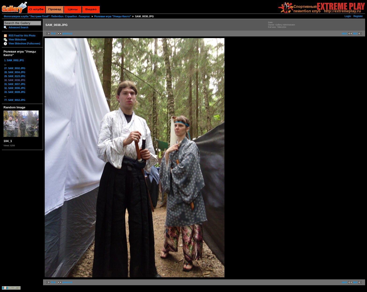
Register (358, 16)
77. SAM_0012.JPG (14, 100)
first (53, 33)
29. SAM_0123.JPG (14, 76)
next (344, 33)
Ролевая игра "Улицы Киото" (112, 16)
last (355, 33)
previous (67, 33)
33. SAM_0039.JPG (14, 92)
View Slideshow (17, 39)
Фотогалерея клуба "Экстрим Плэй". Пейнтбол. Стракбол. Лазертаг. (47, 16)
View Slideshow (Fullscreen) (24, 43)
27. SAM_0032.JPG (14, 68)
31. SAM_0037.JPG (14, 84)
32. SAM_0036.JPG (14, 88)
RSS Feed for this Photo (22, 35)
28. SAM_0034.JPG (14, 72)
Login (348, 16)
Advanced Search (18, 27)
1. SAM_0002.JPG (14, 60)
